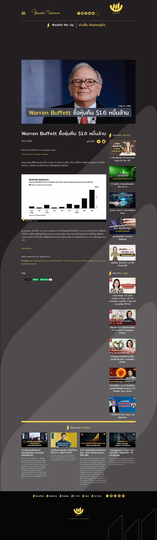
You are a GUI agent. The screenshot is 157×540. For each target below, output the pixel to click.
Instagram (45, 154)
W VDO (76, 495)
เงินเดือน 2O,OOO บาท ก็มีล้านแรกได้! (122, 264)
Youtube (37, 154)
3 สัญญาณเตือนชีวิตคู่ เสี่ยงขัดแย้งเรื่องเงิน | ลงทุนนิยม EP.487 (122, 359)
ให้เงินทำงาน (53, 496)
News (86, 495)
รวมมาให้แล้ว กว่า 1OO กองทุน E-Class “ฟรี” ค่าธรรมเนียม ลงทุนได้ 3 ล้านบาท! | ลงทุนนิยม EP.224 (122, 299)
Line (31, 154)
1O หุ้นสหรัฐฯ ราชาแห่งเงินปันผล (122, 238)
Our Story (97, 495)
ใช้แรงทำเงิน (39, 496)
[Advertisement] (78, 45)
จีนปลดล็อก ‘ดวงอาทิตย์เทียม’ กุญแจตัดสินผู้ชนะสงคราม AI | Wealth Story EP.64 (122, 388)
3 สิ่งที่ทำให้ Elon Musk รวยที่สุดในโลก (122, 416)
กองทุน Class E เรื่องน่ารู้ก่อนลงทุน (122, 211)
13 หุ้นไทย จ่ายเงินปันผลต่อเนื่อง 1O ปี (122, 185)
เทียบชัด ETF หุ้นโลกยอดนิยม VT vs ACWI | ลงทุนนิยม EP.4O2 (122, 330)
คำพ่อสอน (65, 496)
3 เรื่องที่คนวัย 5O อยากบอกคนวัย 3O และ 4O (122, 159)
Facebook (25, 154)
